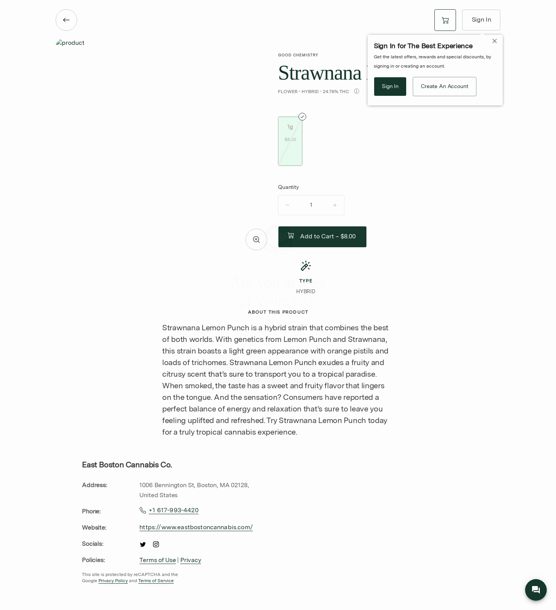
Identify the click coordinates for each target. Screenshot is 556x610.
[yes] (278, 373)
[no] (278, 399)
